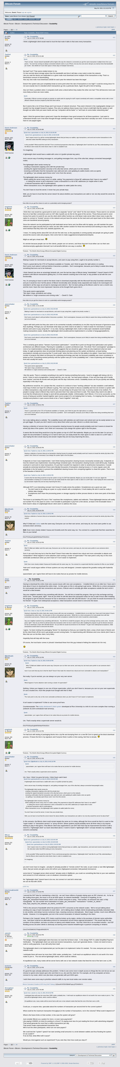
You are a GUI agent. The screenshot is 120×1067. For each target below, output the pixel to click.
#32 (114, 607)
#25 (114, 255)
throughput (9, 988)
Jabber (38, 524)
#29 (114, 510)
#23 (114, 128)
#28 (114, 447)
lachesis (8, 966)
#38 (114, 935)
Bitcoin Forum (9, 24)
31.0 (28, 16)
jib (6, 36)
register (29, 12)
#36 (114, 836)
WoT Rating (50, 984)
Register (32, 19)
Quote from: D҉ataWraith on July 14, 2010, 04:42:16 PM (39, 761)
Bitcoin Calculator (28, 984)
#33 (114, 657)
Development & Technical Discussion (35, 24)
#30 (114, 541)
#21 (114, 37)
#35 (114, 757)
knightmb (8, 207)
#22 (114, 55)
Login (25, 19)
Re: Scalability (32, 36)
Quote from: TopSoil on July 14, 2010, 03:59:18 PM (38, 660)
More (37, 19)
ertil (35, 936)
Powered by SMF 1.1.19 (48, 1063)
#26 (114, 305)
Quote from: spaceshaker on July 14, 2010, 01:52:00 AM (40, 132)
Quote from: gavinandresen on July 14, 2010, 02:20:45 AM (41, 779)
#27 (114, 404)
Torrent (32, 16)
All (16, 29)
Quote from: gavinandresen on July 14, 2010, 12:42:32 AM (42, 135)
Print (113, 29)
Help (14, 19)
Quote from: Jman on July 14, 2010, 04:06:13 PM (38, 610)
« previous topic (101, 27)
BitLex (7, 835)
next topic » (111, 27)
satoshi (8, 933)
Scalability (53, 24)
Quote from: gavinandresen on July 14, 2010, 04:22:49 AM (41, 309)
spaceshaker (10, 304)
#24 (114, 207)
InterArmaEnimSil (11, 890)
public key (26, 886)
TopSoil (8, 54)
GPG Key (43, 984)
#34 (114, 730)
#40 (114, 989)
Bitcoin (17, 24)
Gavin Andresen (11, 128)
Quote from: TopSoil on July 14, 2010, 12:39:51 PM (38, 451)
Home (9, 19)
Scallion (36, 984)
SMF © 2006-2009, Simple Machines (68, 1063)
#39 (114, 966)
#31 (114, 580)
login (23, 12)
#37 (114, 891)
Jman (7, 579)
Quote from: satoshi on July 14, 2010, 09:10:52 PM (38, 993)
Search (20, 19)
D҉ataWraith (9, 509)
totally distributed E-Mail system (50, 706)
